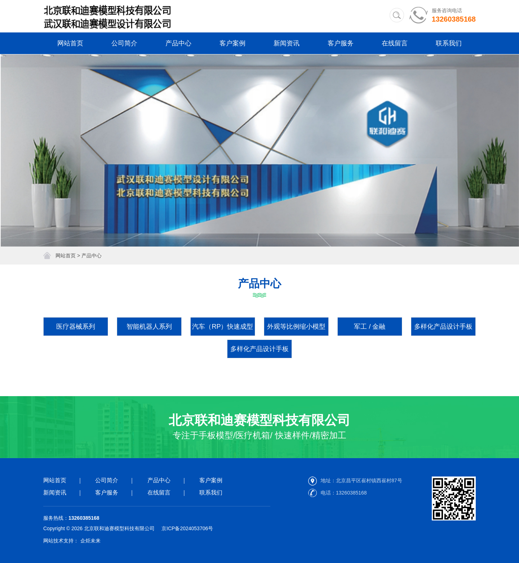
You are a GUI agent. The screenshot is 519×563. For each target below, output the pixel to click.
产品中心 (178, 43)
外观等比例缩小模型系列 (296, 329)
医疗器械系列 (75, 326)
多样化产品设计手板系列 (443, 329)
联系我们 (449, 43)
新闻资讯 (287, 43)
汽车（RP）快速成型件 (222, 329)
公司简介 (124, 43)
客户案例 (232, 43)
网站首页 (70, 43)
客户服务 (341, 43)
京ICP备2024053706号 (187, 528)
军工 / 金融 (369, 326)
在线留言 (395, 43)
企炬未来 (90, 541)
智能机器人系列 (149, 326)
